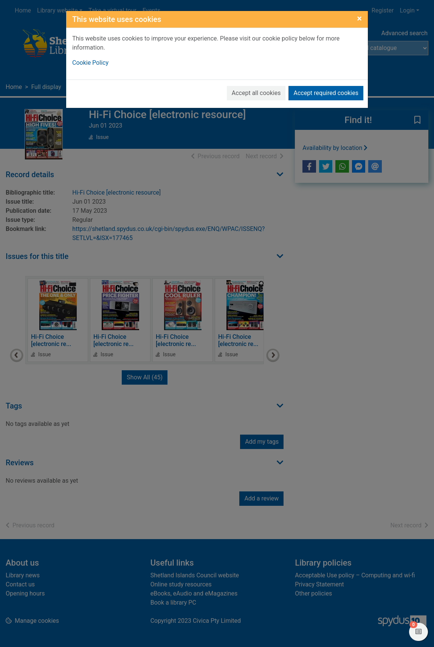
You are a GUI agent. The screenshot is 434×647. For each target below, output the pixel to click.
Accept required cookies (325, 93)
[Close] (359, 18)
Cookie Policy (90, 62)
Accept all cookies (256, 93)
